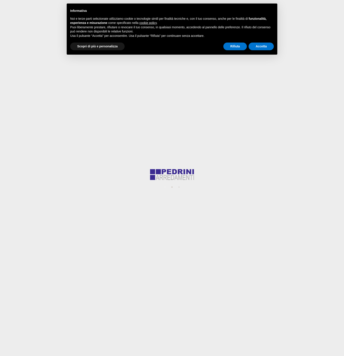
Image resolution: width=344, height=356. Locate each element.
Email (112, 165)
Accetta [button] (261, 46)
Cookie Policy (159, 329)
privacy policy (195, 241)
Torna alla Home (172, 83)
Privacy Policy (184, 329)
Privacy (114, 229)
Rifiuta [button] (235, 46)
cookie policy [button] (148, 23)
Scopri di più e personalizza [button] (97, 46)
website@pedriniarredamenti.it (283, 3)
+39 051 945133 (175, 306)
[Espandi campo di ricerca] (301, 16)
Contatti (285, 16)
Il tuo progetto (119, 182)
